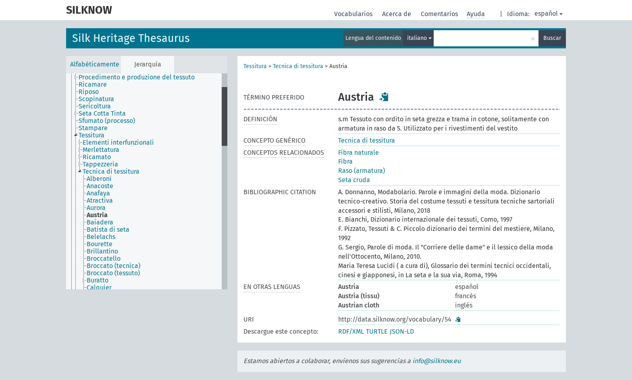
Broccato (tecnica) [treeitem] (113, 266)
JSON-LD (402, 331)
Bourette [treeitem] (99, 244)
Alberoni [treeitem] (99, 179)
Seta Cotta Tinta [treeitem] (102, 113)
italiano (419, 38)
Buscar (552, 38)
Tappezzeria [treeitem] (100, 164)
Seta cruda (354, 180)
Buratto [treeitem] (97, 280)
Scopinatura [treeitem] (96, 99)
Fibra (345, 161)
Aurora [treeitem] (96, 208)
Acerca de (397, 14)
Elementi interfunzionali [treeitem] (118, 142)
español (548, 13)
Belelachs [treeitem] (101, 237)
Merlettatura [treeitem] (101, 150)
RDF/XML (351, 331)
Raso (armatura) (361, 170)
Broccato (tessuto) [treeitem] (113, 273)
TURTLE (377, 331)
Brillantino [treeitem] (102, 251)
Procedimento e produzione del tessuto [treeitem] (137, 77)
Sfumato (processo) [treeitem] (107, 121)
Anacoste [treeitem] (100, 186)
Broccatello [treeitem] (104, 258)
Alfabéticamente (94, 64)
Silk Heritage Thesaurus (131, 38)
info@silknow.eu (436, 361)
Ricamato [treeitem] (97, 157)
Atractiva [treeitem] (100, 200)
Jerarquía (147, 64)
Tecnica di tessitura (298, 66)
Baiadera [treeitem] (100, 222)
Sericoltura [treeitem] (95, 106)
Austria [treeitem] (97, 215)
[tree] (146, 181)
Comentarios (440, 14)
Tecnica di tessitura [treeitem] (111, 171)
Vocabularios (354, 14)
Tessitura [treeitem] (91, 135)
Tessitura (255, 66)
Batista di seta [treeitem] (108, 229)
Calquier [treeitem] (99, 287)
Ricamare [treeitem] (93, 84)
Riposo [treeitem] (89, 92)
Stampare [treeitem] (93, 128)
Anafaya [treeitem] (98, 193)
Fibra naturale (358, 152)
